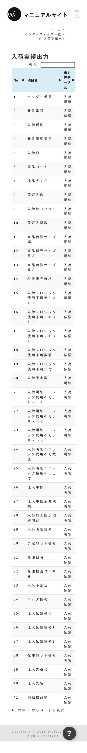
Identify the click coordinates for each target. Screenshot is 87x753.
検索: (52, 64)
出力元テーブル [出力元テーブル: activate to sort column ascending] (67, 80)
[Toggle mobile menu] (77, 11)
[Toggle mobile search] (77, 16)
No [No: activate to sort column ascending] (15, 80)
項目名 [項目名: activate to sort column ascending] (32, 80)
